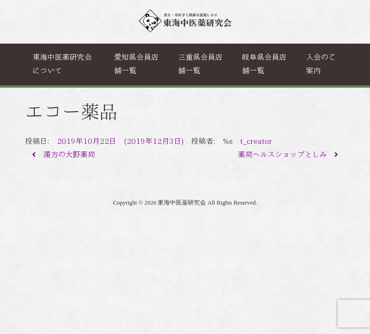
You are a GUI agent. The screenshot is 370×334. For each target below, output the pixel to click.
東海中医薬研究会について (62, 64)
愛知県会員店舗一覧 (136, 64)
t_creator (256, 141)
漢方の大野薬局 (63, 155)
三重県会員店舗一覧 (200, 64)
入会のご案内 (321, 64)
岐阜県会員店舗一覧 (264, 64)
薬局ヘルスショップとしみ (288, 155)
